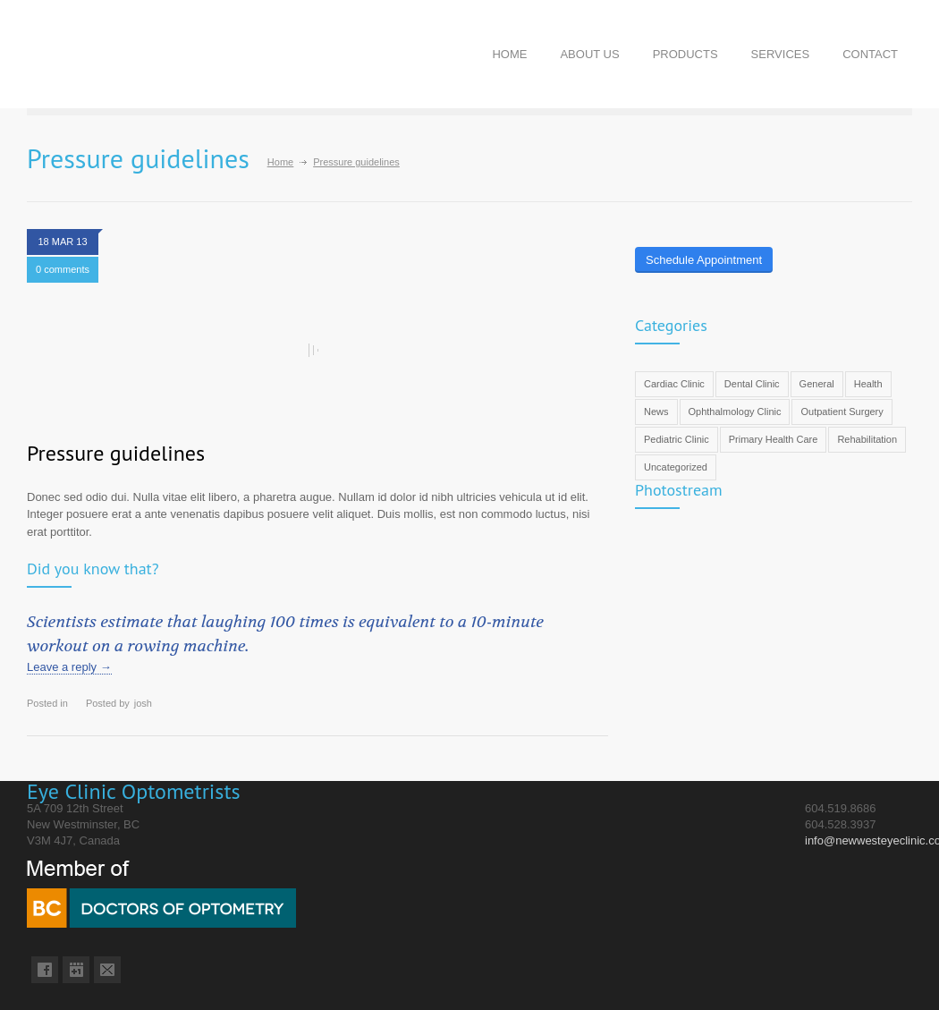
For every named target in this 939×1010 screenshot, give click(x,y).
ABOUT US (589, 54)
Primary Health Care (773, 439)
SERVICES (780, 54)
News (656, 411)
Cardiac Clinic (674, 383)
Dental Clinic (752, 383)
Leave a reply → (69, 667)
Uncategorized (675, 467)
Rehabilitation (867, 439)
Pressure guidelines (116, 453)
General (816, 383)
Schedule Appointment (704, 260)
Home (280, 162)
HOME (509, 54)
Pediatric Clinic (676, 439)
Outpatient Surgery (841, 411)
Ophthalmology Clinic (735, 411)
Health (868, 383)
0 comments (62, 269)
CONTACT (870, 54)
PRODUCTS (685, 54)
